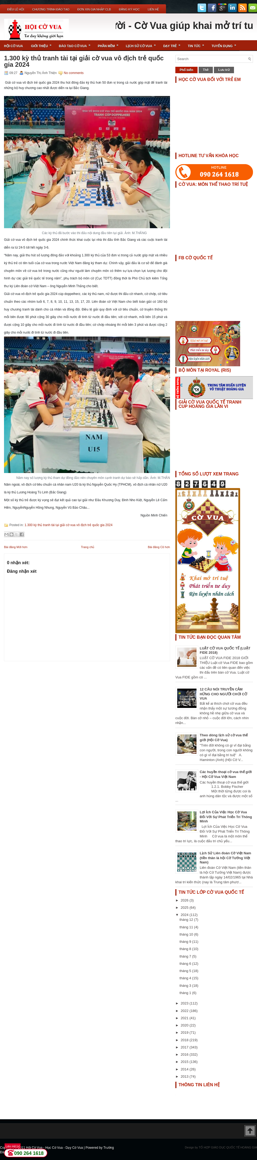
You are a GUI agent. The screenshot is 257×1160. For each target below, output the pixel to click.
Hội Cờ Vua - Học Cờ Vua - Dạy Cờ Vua (55, 1148)
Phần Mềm (110, 44)
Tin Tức (198, 44)
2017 (185, 1047)
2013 (185, 1076)
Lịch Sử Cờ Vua (142, 44)
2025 (185, 908)
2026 (185, 900)
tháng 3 (186, 986)
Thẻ (206, 70)
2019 (185, 1032)
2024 (185, 915)
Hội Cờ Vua (13, 46)
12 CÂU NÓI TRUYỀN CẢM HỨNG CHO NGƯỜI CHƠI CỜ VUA (223, 693)
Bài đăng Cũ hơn (159, 547)
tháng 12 (187, 920)
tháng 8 (186, 949)
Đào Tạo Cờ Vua (76, 44)
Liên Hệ (153, 9)
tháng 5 (186, 971)
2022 (185, 1011)
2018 (185, 1040)
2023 (185, 1003)
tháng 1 (186, 993)
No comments (74, 73)
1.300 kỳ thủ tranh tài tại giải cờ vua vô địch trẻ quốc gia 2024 (84, 61)
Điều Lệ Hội (15, 9)
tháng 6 (186, 964)
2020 (185, 1025)
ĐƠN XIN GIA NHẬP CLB (94, 9)
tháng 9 (186, 942)
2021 (185, 1018)
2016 (185, 1054)
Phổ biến (186, 70)
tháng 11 (187, 927)
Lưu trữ (224, 70)
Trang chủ (87, 547)
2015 (185, 1062)
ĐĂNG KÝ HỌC (129, 9)
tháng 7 (186, 956)
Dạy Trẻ (173, 44)
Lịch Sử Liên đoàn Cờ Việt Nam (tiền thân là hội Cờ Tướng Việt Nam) (225, 857)
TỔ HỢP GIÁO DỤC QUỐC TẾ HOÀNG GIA (228, 1147)
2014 (185, 1069)
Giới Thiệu (43, 44)
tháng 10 (187, 934)
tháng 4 (186, 978)
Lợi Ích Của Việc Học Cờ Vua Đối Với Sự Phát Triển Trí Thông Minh (226, 816)
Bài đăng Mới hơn (15, 547)
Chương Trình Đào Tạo (50, 9)
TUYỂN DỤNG (225, 44)
